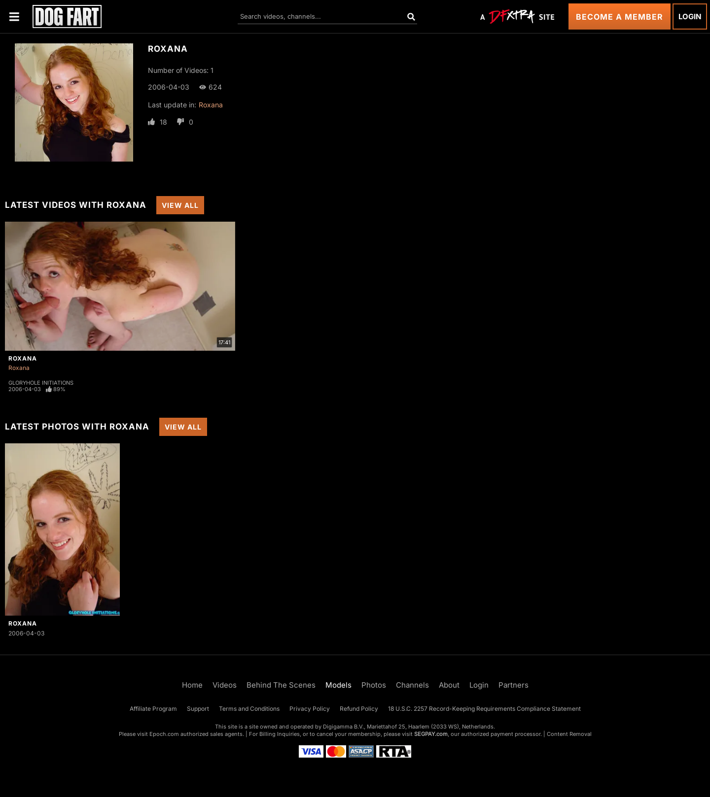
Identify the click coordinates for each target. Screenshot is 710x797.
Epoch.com (164, 734)
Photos (373, 685)
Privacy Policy (309, 708)
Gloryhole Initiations (40, 382)
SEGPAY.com (431, 734)
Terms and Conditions (249, 708)
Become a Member (619, 17)
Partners (513, 685)
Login (689, 16)
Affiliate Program (153, 708)
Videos (225, 685)
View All (180, 205)
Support (198, 708)
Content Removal (569, 734)
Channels (412, 685)
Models (338, 685)
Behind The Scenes (281, 685)
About (449, 685)
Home (192, 685)
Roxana (211, 104)
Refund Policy (359, 708)
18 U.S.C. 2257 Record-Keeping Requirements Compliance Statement (484, 708)
